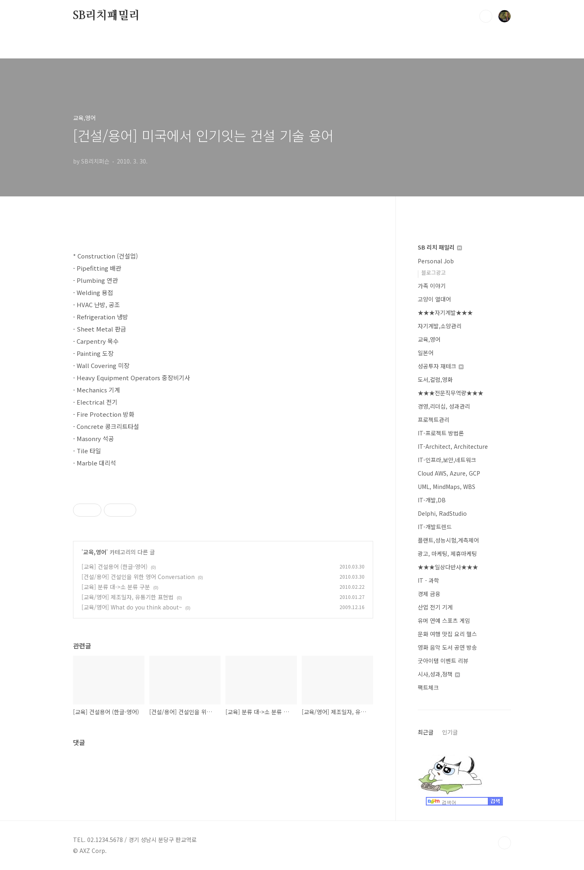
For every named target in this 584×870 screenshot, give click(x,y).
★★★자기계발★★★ (445, 312)
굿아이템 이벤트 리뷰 (443, 661)
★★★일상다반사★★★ (448, 567)
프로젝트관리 (433, 420)
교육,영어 (94, 552)
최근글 (426, 732)
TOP (504, 842)
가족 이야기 (432, 286)
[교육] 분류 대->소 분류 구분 (116, 587)
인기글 (450, 732)
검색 (486, 16)
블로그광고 (433, 272)
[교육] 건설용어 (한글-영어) (115, 566)
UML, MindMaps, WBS (446, 486)
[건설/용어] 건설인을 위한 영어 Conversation (138, 577)
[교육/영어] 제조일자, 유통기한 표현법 (128, 597)
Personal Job (436, 261)
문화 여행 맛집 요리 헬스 (447, 634)
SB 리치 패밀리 (440, 247)
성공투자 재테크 (441, 366)
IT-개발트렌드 (435, 527)
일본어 (426, 353)
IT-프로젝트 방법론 (441, 433)
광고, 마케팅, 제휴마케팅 (447, 553)
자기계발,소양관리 (440, 326)
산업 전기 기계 (435, 607)
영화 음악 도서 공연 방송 (447, 647)
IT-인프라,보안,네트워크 (447, 460)
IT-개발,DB (432, 500)
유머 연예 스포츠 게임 (444, 620)
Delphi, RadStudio (442, 513)
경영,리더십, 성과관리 (444, 406)
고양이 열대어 (434, 299)
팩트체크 (428, 687)
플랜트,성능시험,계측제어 (448, 540)
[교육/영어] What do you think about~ (132, 607)
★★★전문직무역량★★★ (450, 393)
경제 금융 (429, 594)
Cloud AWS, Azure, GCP (449, 473)
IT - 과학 (428, 580)
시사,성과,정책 (439, 674)
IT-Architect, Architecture (453, 446)
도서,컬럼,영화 (435, 379)
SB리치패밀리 (106, 16)
